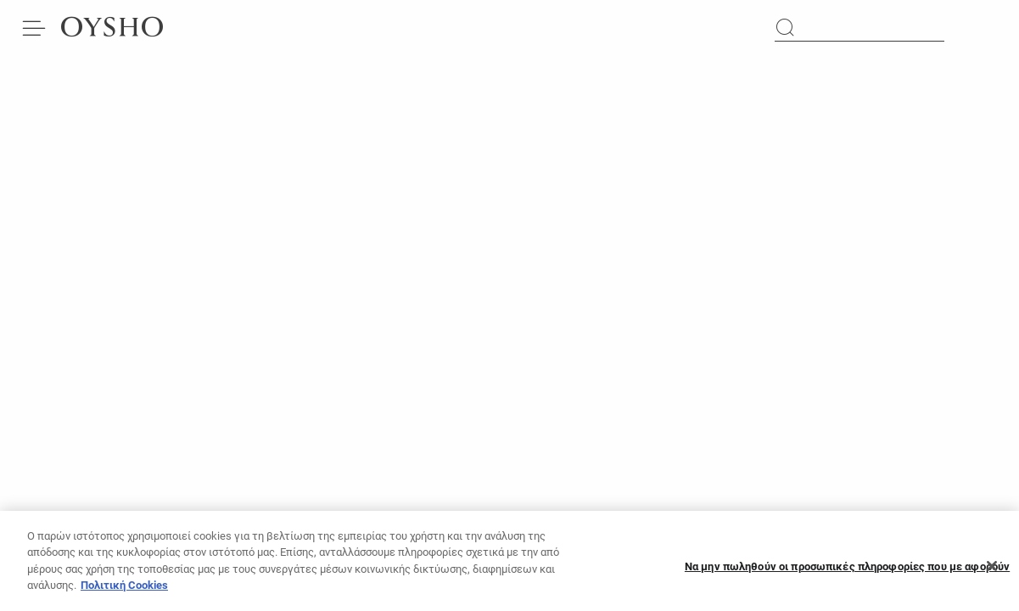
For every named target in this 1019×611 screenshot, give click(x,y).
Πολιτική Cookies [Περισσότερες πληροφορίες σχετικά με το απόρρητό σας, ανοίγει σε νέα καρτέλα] (124, 590)
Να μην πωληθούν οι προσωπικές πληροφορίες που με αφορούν (847, 571)
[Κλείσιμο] (992, 571)
